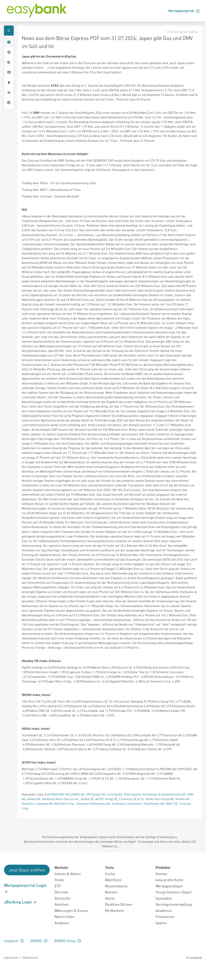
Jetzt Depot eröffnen (27, 869)
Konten (161, 873)
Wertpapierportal (184, 10)
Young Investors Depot (174, 892)
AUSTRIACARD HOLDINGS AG (64, 794)
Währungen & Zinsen (71, 910)
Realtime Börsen (118, 904)
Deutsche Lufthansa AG (37, 804)
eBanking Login (20, 901)
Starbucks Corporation (127, 804)
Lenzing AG (114, 794)
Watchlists (113, 879)
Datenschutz (30, 957)
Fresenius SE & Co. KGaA (136, 799)
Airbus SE (87, 799)
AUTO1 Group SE (106, 799)
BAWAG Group (67, 940)
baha (177, 842)
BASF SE (172, 804)
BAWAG (39, 940)
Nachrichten (64, 916)
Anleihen (62, 904)
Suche (110, 873)
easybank (14, 940)
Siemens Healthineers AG (93, 804)
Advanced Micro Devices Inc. (60, 799)
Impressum (11, 957)
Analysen (62, 922)
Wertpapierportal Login (25, 888)
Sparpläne (164, 898)
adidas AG (33, 799)
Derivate (61, 892)
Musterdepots (116, 886)
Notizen (111, 892)
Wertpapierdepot (169, 886)
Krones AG (182, 799)
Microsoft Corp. (64, 804)
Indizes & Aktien (68, 873)
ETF (58, 886)
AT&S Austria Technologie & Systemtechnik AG (155, 794)
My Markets (114, 910)
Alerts (110, 898)
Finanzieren (165, 916)
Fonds (59, 879)
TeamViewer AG (153, 804)
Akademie (164, 910)
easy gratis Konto (169, 879)
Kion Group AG (164, 799)
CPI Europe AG (95, 794)
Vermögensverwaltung (174, 904)
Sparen (161, 922)
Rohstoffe (62, 898)
